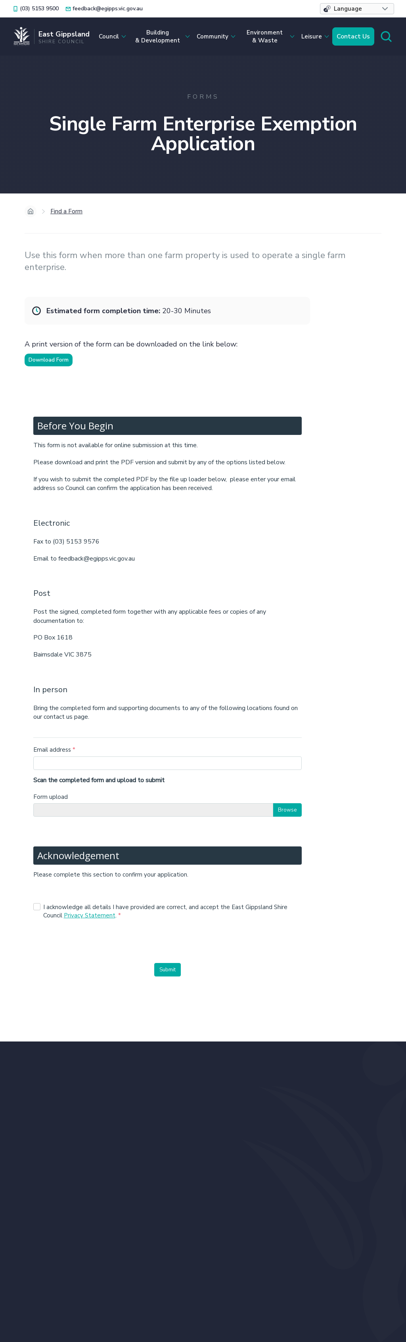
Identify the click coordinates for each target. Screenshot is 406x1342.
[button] (357, 8)
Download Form (49, 360)
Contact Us (353, 36)
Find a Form (66, 211)
